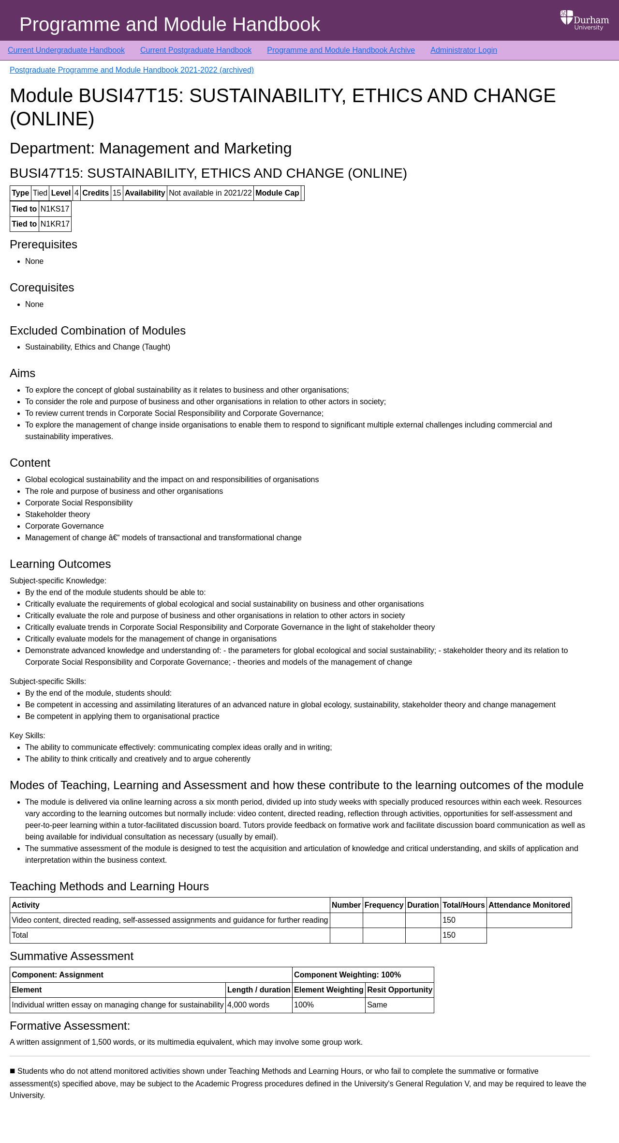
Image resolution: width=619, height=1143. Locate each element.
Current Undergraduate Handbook (66, 50)
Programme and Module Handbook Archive (341, 50)
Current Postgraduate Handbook (195, 50)
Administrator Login (463, 50)
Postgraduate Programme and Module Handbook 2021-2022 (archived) (132, 70)
